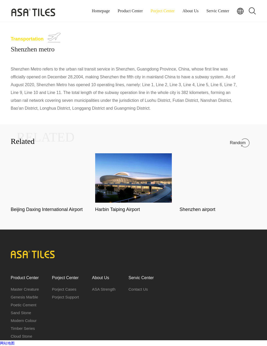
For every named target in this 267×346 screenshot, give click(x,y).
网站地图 (7, 343)
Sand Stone (21, 312)
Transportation (27, 39)
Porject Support (65, 297)
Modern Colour (24, 320)
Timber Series (23, 328)
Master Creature (25, 289)
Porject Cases (64, 289)
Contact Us (138, 289)
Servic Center (217, 11)
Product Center (130, 11)
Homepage (101, 11)
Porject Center (163, 11)
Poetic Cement (23, 305)
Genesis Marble (24, 297)
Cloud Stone (21, 336)
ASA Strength (104, 289)
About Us (191, 11)
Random (238, 142)
